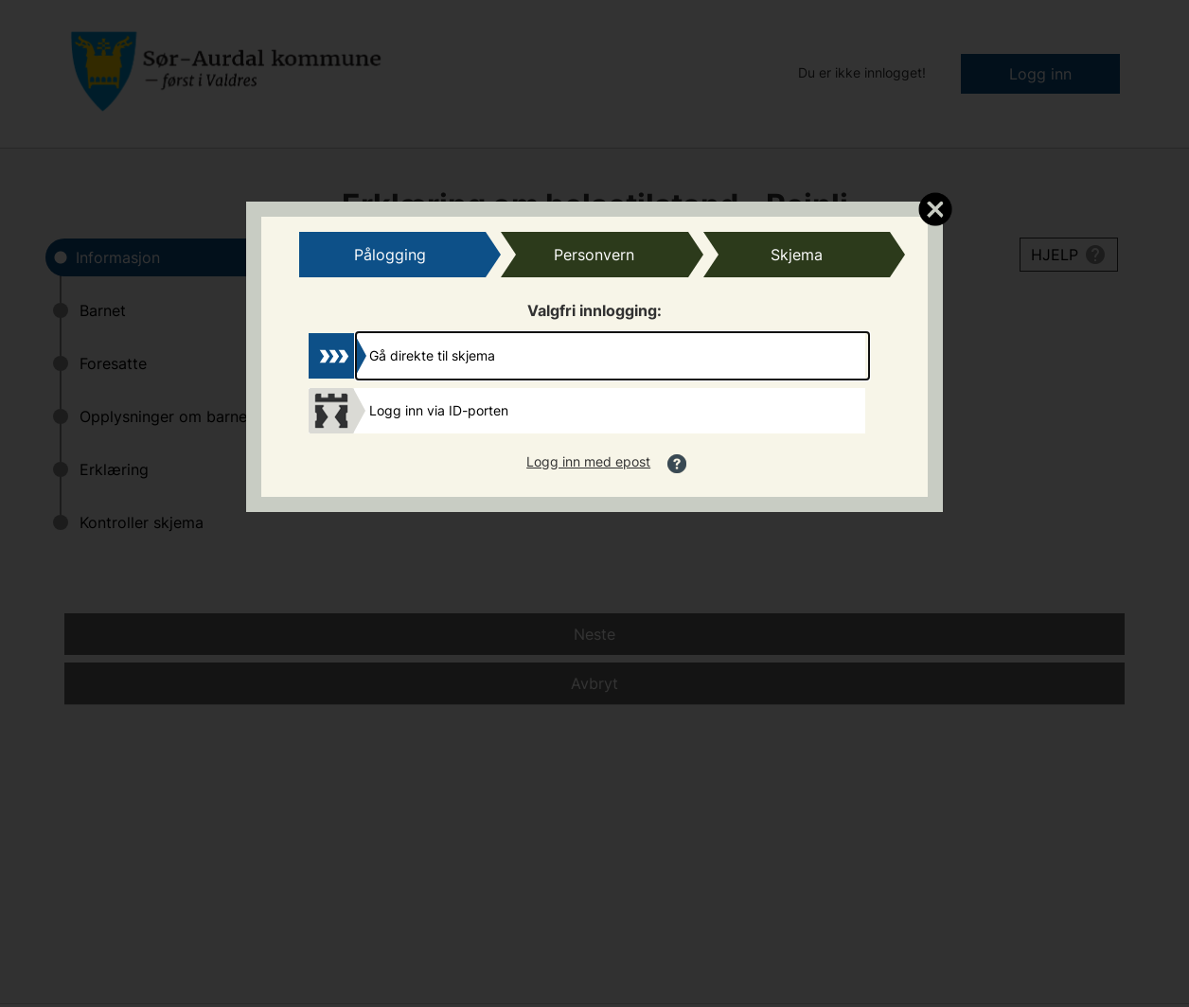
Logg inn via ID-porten (438, 410)
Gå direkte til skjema (432, 355)
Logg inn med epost (588, 461)
